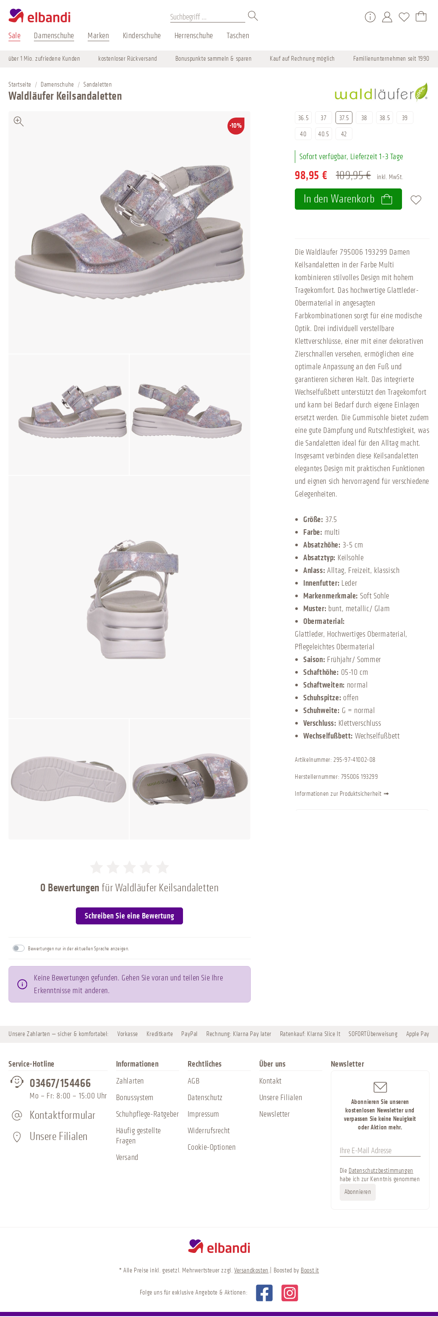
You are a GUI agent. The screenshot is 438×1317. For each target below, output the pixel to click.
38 (364, 118)
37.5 (344, 118)
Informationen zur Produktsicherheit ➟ (356, 794)
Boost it (310, 1270)
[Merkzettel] (404, 16)
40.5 (323, 134)
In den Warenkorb (348, 199)
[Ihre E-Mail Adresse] (380, 1151)
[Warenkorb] (421, 16)
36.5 (303, 118)
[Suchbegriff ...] (207, 16)
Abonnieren (357, 1192)
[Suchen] (253, 16)
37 (323, 118)
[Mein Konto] (387, 16)
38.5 (385, 118)
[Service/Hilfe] (370, 16)
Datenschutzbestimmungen (381, 1171)
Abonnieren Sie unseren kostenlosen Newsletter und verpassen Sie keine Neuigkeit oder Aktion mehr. (380, 1105)
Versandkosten (251, 1270)
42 (344, 134)
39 (405, 118)
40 (303, 134)
